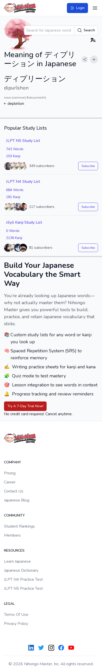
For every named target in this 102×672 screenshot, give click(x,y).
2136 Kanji (14, 237)
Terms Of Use (16, 614)
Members (12, 535)
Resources (14, 550)
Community (14, 515)
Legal (9, 603)
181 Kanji (13, 197)
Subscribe (88, 166)
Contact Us (13, 491)
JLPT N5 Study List (23, 140)
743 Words (15, 149)
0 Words (13, 230)
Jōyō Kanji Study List (24, 222)
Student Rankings (19, 526)
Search (86, 30)
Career (10, 482)
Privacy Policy (16, 623)
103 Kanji (13, 156)
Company (12, 462)
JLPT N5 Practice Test (23, 588)
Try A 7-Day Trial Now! (25, 406)
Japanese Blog (16, 500)
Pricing (10, 473)
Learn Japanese (17, 561)
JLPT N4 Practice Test (23, 579)
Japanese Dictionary (21, 570)
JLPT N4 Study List (23, 181)
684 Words (15, 190)
